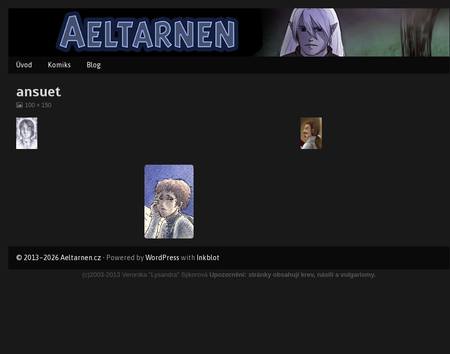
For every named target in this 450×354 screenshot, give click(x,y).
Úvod (24, 65)
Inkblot (208, 258)
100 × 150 (38, 105)
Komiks (59, 65)
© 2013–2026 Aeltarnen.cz (58, 258)
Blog (93, 65)
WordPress (162, 258)
